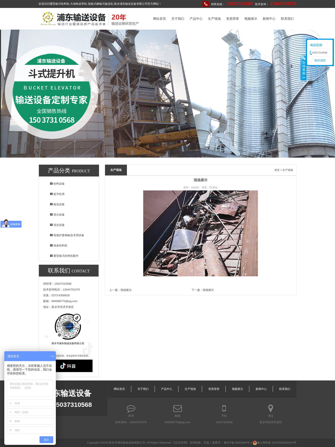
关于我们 (177, 18)
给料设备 (54, 183)
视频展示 (250, 18)
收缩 (303, 68)
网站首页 (159, 18)
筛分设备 (54, 214)
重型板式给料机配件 (61, 255)
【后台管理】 (181, 442)
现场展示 (126, 290)
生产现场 (214, 18)
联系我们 (287, 18)
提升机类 (54, 194)
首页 (277, 170)
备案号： (218, 442)
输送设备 (54, 204)
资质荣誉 (232, 18)
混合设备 (54, 225)
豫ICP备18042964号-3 (238, 442)
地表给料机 (55, 245)
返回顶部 (320, 60)
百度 (206, 442)
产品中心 (196, 18)
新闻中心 (269, 18)
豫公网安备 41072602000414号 (274, 443)
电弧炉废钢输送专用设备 (64, 235)
